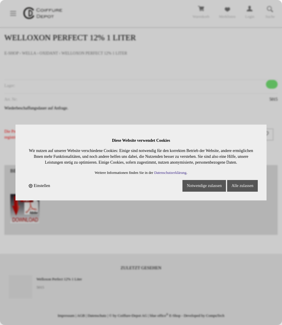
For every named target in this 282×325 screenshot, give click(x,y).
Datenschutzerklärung (170, 173)
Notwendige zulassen (204, 186)
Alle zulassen (242, 186)
